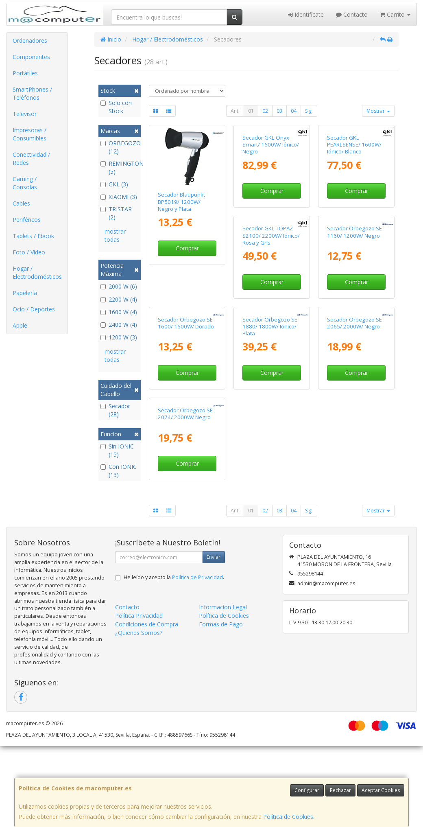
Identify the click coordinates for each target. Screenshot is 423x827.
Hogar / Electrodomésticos (37, 272)
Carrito (395, 14)
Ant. (235, 110)
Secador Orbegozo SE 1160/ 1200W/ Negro (269, 346)
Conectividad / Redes (31, 158)
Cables (21, 203)
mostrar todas (115, 235)
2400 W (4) (118, 324)
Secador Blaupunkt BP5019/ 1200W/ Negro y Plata (181, 201)
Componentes (31, 57)
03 (279, 110)
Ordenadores (30, 40)
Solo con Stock (116, 107)
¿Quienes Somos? (138, 714)
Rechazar (340, 790)
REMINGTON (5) (119, 167)
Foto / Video (29, 252)
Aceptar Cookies (381, 790)
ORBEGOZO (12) (119, 147)
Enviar (213, 637)
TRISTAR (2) (116, 213)
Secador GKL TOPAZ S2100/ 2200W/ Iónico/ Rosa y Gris (186, 350)
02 (265, 110)
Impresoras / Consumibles (29, 134)
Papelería (25, 293)
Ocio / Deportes (34, 309)
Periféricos (27, 219)
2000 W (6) (118, 286)
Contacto (352, 14)
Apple (20, 325)
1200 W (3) (118, 337)
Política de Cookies (288, 816)
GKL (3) (114, 184)
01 (251, 110)
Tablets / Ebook (33, 236)
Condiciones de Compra (146, 705)
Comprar (187, 248)
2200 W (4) (118, 299)
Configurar (306, 790)
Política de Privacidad (197, 658)
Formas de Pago (221, 705)
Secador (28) (115, 410)
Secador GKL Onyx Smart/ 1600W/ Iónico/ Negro (270, 201)
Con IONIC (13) (118, 471)
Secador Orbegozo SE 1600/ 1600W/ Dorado (355, 346)
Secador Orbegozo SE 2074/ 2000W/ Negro (354, 494)
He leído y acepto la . (174, 658)
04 (294, 110)
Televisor (25, 114)
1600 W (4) (118, 312)
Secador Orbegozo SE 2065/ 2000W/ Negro (269, 494)
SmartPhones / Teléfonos (32, 93)
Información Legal (223, 688)
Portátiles (25, 73)
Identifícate (306, 14)
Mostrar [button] (378, 110)
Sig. (309, 110)
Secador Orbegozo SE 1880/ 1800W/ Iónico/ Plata (185, 498)
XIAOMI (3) (118, 197)
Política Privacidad (139, 696)
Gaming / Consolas (25, 183)
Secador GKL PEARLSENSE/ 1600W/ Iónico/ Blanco (354, 201)
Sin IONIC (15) (117, 450)
